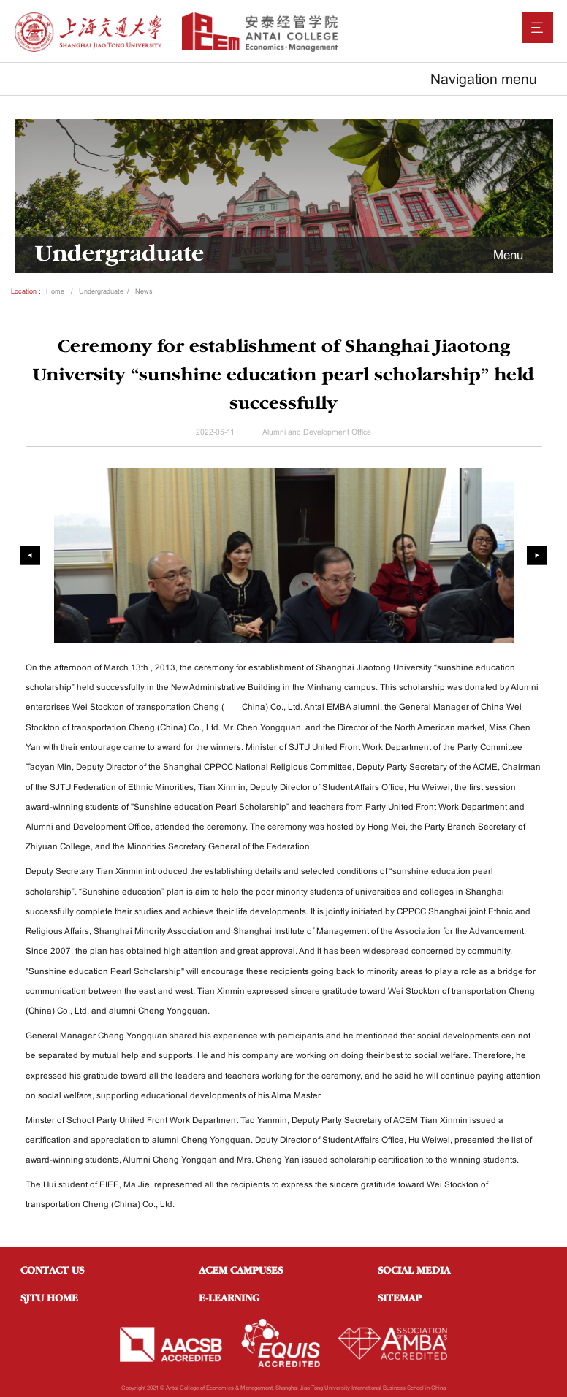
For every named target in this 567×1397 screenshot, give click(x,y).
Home (55, 291)
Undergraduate (101, 291)
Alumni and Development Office (316, 432)
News (144, 291)
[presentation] (30, 555)
